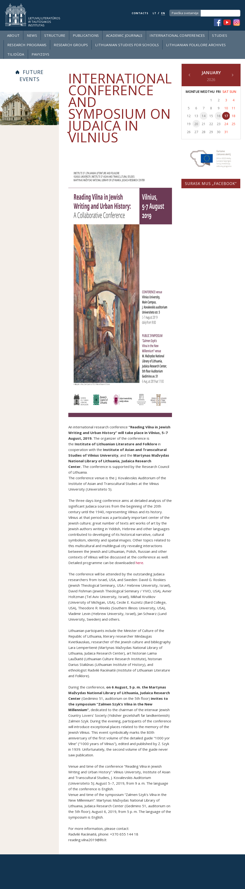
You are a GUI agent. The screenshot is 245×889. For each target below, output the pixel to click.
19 (189, 124)
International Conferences (177, 35)
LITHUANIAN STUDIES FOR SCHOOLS (127, 44)
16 (218, 116)
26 (189, 132)
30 (218, 132)
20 (196, 124)
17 (226, 116)
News (32, 35)
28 (203, 132)
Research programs (26, 44)
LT (154, 13)
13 (196, 116)
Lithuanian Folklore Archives (196, 44)
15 (211, 116)
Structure (54, 35)
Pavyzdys (40, 54)
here (139, 562)
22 (211, 124)
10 (226, 108)
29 (211, 132)
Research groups (71, 44)
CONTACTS (140, 13)
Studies (219, 35)
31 (226, 132)
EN (163, 13)
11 (233, 108)
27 (196, 132)
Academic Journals (124, 35)
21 (203, 124)
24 (226, 124)
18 (233, 116)
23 (218, 124)
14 (203, 116)
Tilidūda (15, 54)
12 (189, 116)
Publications (86, 35)
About (13, 35)
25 (233, 124)
